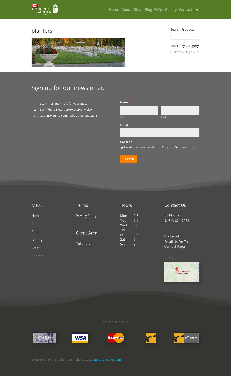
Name (125, 102)
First (122, 117)
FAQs (158, 10)
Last (163, 117)
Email (125, 125)
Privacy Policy (86, 216)
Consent (127, 142)
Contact (185, 10)
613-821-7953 (176, 220)
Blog (148, 10)
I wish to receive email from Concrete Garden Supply (159, 147)
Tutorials (83, 243)
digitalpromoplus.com (106, 359)
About (126, 10)
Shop (138, 10)
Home (114, 10)
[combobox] (185, 52)
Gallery (171, 10)
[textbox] (185, 52)
